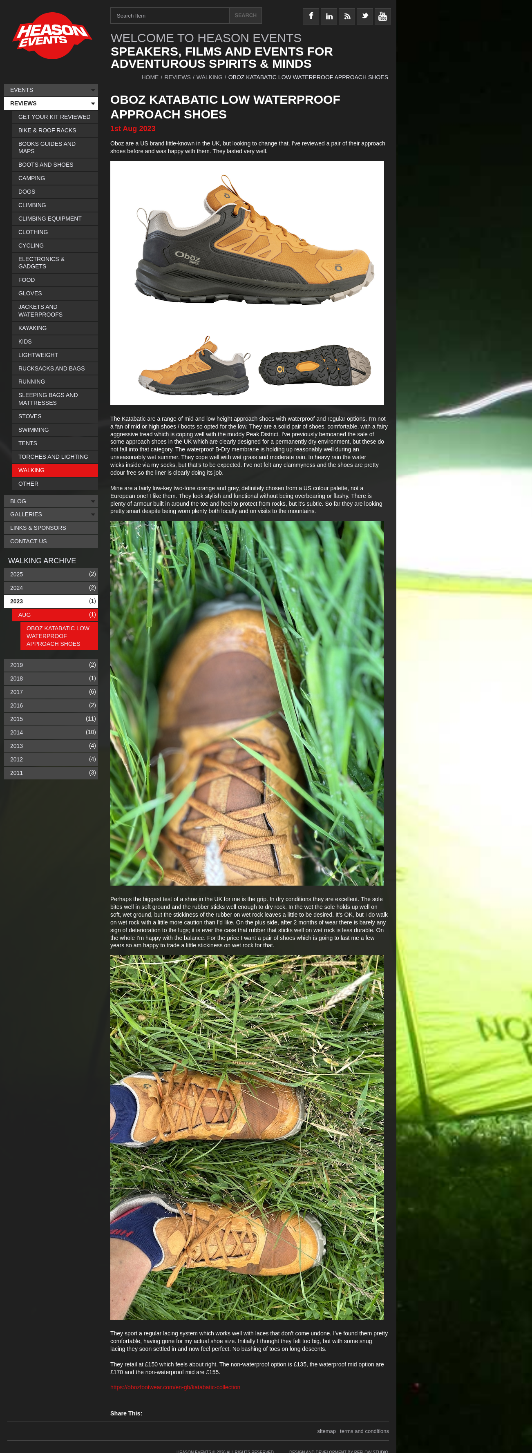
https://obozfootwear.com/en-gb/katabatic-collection (175, 1387)
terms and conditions (364, 1431)
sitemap (326, 1431)
